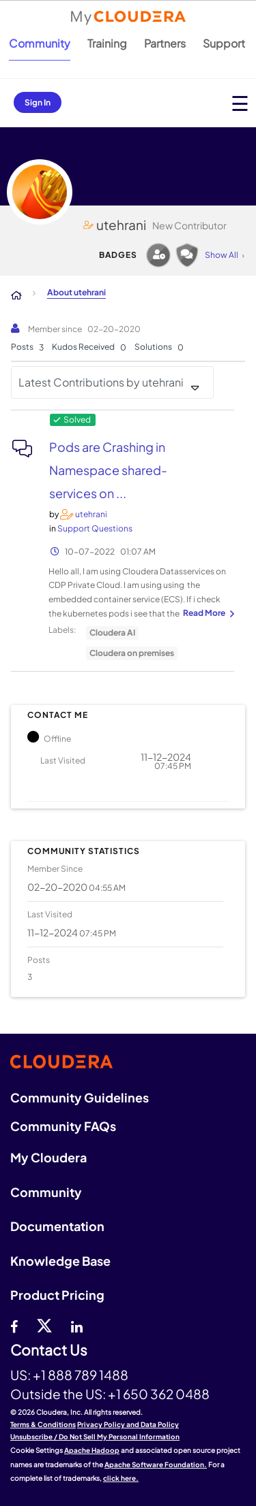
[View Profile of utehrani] (91, 514)
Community (39, 43)
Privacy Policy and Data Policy (128, 1424)
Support (224, 43)
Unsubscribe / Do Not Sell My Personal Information (95, 1437)
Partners (165, 43)
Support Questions (94, 528)
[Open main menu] (240, 103)
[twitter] (44, 1325)
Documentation (57, 1226)
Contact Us (48, 1350)
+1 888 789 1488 (80, 1374)
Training (107, 43)
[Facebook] (14, 1325)
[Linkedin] (77, 1325)
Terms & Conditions (43, 1424)
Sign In (38, 102)
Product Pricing (57, 1295)
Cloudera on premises (131, 653)
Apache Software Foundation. (155, 1464)
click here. (121, 1478)
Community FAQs (63, 1126)
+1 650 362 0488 (159, 1394)
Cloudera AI (112, 632)
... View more (207, 614)
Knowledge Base (60, 1260)
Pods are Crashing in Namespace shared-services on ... (108, 470)
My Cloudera (48, 1157)
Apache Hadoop (91, 1450)
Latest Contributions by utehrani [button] (101, 382)
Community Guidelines (79, 1097)
